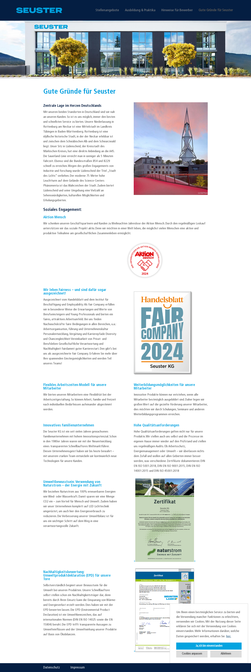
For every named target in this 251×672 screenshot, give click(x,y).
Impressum (77, 667)
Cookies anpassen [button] (192, 653)
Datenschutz (51, 667)
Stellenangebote (107, 10)
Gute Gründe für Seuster (216, 10)
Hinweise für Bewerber (177, 10)
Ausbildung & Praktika (140, 10)
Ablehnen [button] (226, 653)
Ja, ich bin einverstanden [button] (209, 646)
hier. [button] (228, 636)
